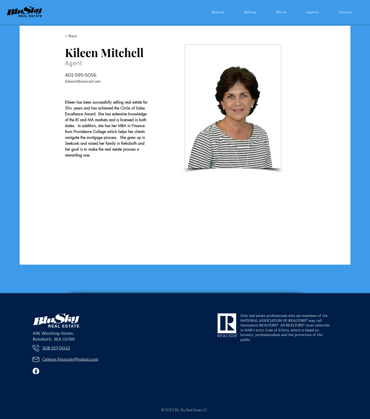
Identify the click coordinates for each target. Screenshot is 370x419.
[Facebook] (36, 371)
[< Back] (73, 36)
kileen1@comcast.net (83, 81)
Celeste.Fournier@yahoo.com (70, 359)
